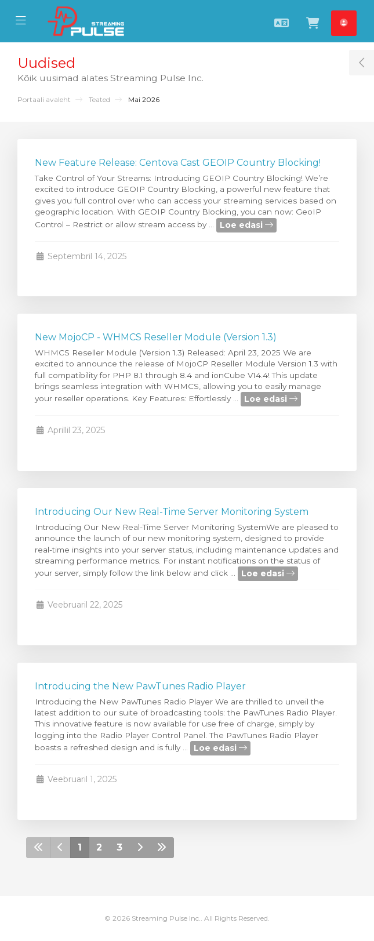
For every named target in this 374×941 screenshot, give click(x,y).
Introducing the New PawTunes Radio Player (140, 686)
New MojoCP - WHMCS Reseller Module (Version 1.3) (156, 337)
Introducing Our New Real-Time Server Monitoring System (171, 511)
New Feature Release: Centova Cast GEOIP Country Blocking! (178, 162)
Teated (99, 99)
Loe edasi (246, 225)
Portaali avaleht (44, 99)
